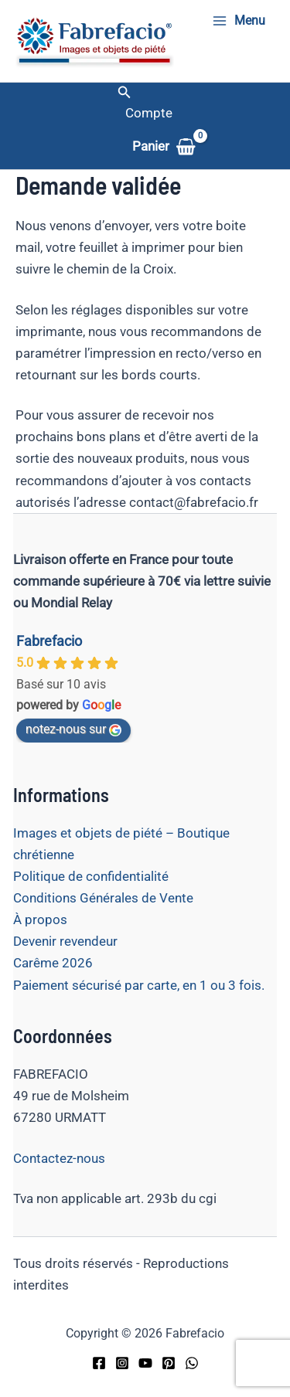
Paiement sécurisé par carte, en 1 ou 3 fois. (138, 985)
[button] (124, 92)
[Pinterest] (169, 1365)
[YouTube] (145, 1365)
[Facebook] (99, 1365)
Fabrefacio (49, 641)
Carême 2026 (53, 962)
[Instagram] (122, 1365)
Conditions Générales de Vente (103, 898)
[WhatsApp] (192, 1365)
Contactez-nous (59, 1158)
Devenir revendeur (65, 941)
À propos (40, 919)
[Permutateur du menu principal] (239, 20)
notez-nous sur (73, 729)
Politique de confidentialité (91, 876)
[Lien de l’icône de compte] (148, 113)
